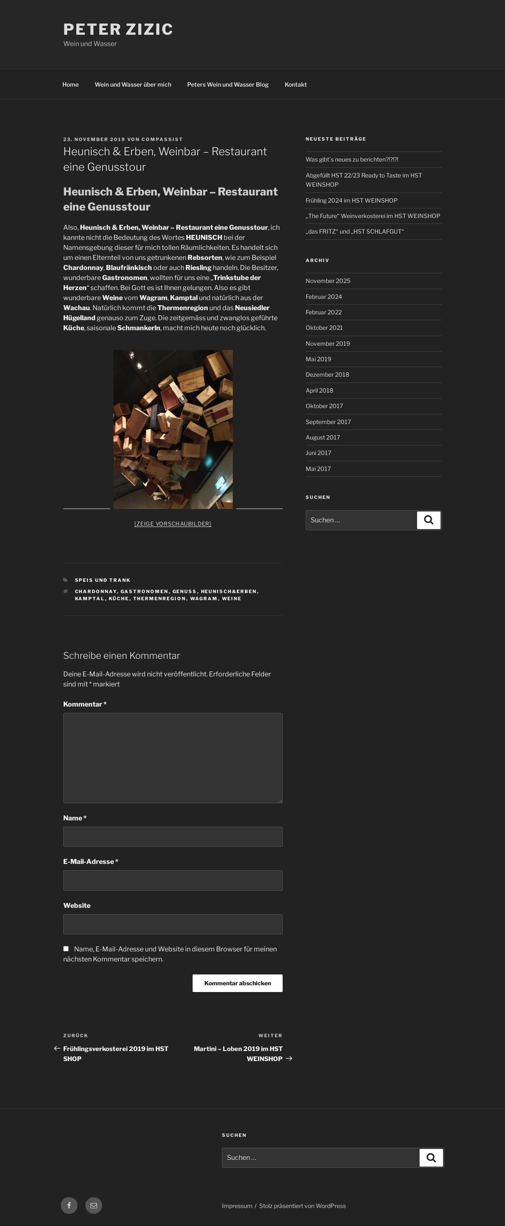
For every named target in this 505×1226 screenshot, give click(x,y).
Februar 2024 (324, 296)
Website (76, 906)
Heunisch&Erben (229, 591)
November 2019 (328, 343)
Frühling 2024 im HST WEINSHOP (352, 200)
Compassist (162, 139)
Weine (232, 598)
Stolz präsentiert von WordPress (302, 1205)
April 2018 (319, 390)
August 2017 (323, 437)
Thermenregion (159, 598)
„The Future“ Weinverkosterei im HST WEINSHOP (373, 215)
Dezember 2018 (327, 374)
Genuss (185, 591)
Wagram (204, 598)
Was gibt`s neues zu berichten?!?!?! (352, 159)
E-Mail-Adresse (91, 862)
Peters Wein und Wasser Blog (228, 84)
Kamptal (90, 598)
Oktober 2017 (324, 405)
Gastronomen (145, 591)
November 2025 (328, 280)
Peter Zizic (118, 29)
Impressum (237, 1205)
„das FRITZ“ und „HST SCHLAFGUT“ (355, 231)
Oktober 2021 (324, 327)
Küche (119, 598)
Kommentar (85, 704)
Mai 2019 (318, 358)
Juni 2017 (318, 452)
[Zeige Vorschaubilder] (172, 523)
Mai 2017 (318, 468)
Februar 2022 (324, 312)
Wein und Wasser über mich (133, 84)
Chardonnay (96, 591)
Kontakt (296, 84)
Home (70, 84)
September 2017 (328, 421)
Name (75, 818)
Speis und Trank (103, 580)
